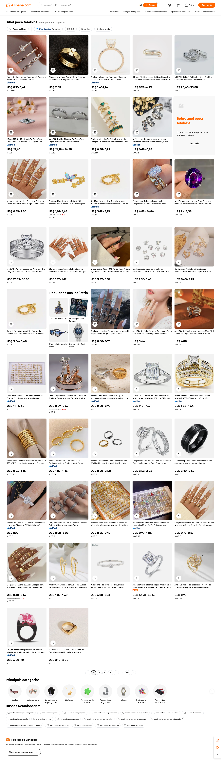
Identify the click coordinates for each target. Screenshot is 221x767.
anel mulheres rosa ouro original (98, 719)
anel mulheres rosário (18, 719)
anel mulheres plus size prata (21, 713)
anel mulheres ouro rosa (68, 719)
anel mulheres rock (193, 713)
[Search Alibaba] (88, 5)
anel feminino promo (48, 713)
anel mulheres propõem (75, 713)
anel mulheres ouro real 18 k (165, 713)
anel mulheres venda (133, 725)
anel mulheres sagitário (108, 725)
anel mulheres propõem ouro (104, 713)
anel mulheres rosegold (57, 725)
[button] (140, 5)
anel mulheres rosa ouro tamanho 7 (167, 719)
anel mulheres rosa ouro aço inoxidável (25, 725)
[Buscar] (150, 5)
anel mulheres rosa (42, 719)
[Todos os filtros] (18, 29)
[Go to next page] (133, 672)
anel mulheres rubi (83, 725)
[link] (217, 740)
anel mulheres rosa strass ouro (132, 719)
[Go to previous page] (87, 672)
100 (127, 673)
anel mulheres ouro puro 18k (135, 713)
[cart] (178, 5)
